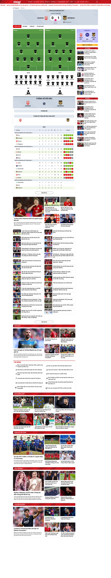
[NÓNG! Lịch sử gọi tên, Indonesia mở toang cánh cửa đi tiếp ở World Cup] (59, 249)
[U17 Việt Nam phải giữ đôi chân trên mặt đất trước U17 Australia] (87, 128)
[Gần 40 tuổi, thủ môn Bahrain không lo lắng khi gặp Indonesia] (28, 272)
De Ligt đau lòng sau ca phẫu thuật (43, 5)
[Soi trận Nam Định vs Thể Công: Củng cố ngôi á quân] (67, 458)
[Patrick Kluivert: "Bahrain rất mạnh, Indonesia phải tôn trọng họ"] (59, 272)
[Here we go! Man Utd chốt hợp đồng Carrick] (61, 366)
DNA (78, 1)
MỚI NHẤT (30, 1)
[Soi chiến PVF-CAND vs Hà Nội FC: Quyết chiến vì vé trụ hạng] (87, 52)
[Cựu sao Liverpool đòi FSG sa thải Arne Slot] (61, 388)
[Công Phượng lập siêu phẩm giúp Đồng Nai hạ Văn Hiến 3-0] (61, 383)
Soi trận (82, 1)
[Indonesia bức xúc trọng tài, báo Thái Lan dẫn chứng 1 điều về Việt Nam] (28, 317)
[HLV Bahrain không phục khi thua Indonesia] (67, 221)
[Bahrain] (30, 17)
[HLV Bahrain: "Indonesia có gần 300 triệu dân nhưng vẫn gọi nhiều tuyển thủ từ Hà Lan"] (59, 256)
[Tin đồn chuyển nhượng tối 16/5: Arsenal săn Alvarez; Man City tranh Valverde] (67, 530)
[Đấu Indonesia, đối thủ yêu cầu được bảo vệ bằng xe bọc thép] (28, 306)
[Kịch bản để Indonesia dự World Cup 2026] (59, 233)
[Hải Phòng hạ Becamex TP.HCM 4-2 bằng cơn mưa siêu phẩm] (52, 458)
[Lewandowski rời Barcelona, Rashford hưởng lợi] (30, 383)
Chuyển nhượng (61, 1)
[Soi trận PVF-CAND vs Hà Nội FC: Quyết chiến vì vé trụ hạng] (67, 351)
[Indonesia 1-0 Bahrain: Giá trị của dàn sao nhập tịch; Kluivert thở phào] (28, 256)
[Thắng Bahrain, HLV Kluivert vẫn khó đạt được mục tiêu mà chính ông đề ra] (28, 249)
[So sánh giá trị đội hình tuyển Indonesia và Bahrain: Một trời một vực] (59, 289)
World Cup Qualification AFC (55, 10)
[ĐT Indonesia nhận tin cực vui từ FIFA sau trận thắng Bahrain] (59, 238)
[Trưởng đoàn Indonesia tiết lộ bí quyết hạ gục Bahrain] (28, 213)
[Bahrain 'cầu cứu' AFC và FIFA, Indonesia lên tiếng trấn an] (28, 311)
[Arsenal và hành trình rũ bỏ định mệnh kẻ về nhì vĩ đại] (87, 103)
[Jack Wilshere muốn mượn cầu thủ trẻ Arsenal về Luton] (44, 421)
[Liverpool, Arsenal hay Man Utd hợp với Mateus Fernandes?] (52, 351)
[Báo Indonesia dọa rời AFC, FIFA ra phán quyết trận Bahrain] (59, 306)
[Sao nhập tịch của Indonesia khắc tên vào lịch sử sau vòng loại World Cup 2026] (52, 205)
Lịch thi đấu (36, 1)
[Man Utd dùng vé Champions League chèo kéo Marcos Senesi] (65, 421)
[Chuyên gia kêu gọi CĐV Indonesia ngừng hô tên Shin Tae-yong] (59, 278)
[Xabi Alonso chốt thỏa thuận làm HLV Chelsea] (30, 370)
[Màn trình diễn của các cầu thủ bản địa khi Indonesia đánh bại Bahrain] (28, 244)
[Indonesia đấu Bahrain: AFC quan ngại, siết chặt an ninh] (59, 300)
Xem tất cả (44, 192)
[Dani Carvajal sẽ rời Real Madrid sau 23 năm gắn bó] (28, 343)
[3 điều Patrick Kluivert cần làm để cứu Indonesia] (28, 261)
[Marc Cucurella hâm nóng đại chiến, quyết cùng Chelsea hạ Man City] (30, 366)
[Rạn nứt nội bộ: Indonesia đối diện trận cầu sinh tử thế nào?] (28, 267)
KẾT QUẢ (42, 1)
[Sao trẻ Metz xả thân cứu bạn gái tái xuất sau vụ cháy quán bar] (61, 378)
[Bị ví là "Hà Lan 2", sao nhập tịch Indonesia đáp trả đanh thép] (67, 205)
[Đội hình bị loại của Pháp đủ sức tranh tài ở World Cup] (44, 404)
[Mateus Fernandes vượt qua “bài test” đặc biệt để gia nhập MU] (23, 404)
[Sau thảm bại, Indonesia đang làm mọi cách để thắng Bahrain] (28, 295)
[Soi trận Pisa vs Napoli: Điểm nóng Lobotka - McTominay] (87, 63)
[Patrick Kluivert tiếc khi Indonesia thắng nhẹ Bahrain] (59, 244)
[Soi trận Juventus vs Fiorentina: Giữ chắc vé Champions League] (87, 75)
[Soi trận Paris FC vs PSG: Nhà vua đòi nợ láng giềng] (87, 58)
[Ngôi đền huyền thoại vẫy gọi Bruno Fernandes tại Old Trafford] (67, 335)
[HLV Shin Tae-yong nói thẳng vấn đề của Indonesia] (52, 221)
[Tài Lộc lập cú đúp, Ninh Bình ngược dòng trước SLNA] (67, 442)
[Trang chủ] (16, 8)
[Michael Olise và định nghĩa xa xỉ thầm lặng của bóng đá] (67, 494)
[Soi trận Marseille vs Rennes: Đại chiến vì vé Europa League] (87, 93)
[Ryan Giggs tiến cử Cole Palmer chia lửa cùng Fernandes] (30, 387)
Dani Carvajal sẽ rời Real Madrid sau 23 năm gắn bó (20, 5)
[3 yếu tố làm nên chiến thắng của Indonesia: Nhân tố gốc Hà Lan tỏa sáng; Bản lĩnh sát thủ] (28, 233)
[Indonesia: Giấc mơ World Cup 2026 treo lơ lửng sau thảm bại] (28, 283)
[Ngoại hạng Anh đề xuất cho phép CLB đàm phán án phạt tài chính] (67, 478)
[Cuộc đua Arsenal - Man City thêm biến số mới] (61, 370)
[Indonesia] (80, 17)
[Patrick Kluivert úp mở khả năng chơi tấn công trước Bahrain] (59, 267)
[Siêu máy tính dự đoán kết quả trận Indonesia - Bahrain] (59, 261)
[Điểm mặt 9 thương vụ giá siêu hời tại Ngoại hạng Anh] (52, 530)
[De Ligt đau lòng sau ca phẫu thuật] (52, 335)
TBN (71, 1)
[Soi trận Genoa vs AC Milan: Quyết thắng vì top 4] (87, 87)
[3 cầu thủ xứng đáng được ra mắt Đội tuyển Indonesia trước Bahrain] (28, 289)
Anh (67, 1)
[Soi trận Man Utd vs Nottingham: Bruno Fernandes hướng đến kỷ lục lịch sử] (87, 81)
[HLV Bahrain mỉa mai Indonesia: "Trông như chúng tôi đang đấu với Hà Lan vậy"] (28, 300)
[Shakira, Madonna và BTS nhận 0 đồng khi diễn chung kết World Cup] (28, 486)
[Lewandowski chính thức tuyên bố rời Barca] (30, 378)
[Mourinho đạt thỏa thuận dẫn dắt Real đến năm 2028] (30, 373)
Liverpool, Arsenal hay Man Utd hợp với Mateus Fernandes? (68, 5)
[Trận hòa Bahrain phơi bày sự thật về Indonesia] (59, 311)
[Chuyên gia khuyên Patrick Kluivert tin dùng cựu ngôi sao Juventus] (28, 278)
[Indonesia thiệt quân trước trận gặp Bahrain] (59, 295)
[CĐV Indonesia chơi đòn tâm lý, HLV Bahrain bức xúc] (28, 238)
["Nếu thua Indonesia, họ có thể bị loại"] (59, 283)
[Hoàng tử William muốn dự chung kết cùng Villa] (52, 494)
